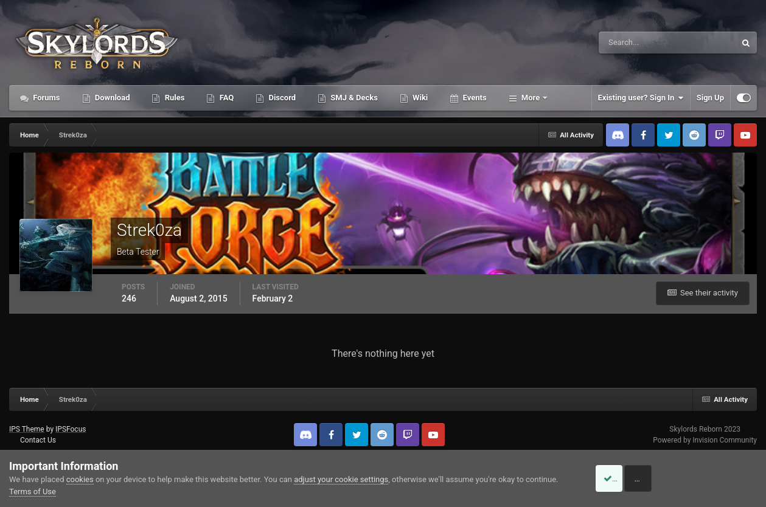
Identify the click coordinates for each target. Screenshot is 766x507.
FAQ (225, 97)
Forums (45, 97)
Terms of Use (32, 491)
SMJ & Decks (353, 97)
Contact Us (38, 440)
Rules (173, 97)
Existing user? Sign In (641, 98)
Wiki (419, 97)
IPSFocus (70, 429)
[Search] (630, 42)
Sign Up (710, 97)
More (531, 97)
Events (473, 97)
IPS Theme (26, 429)
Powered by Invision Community (705, 440)
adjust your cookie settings (341, 479)
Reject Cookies (715, 478)
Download (111, 97)
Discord (281, 97)
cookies (80, 479)
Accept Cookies (623, 478)
